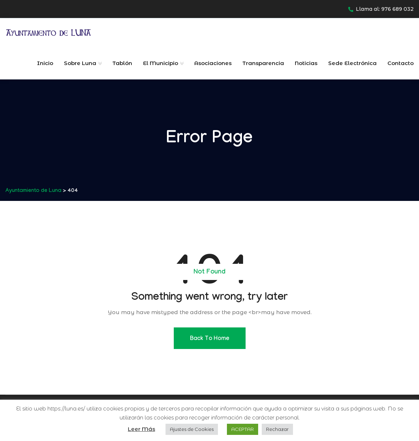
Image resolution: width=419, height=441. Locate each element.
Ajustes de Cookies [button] (192, 429)
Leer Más (141, 429)
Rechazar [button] (277, 429)
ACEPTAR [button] (242, 429)
